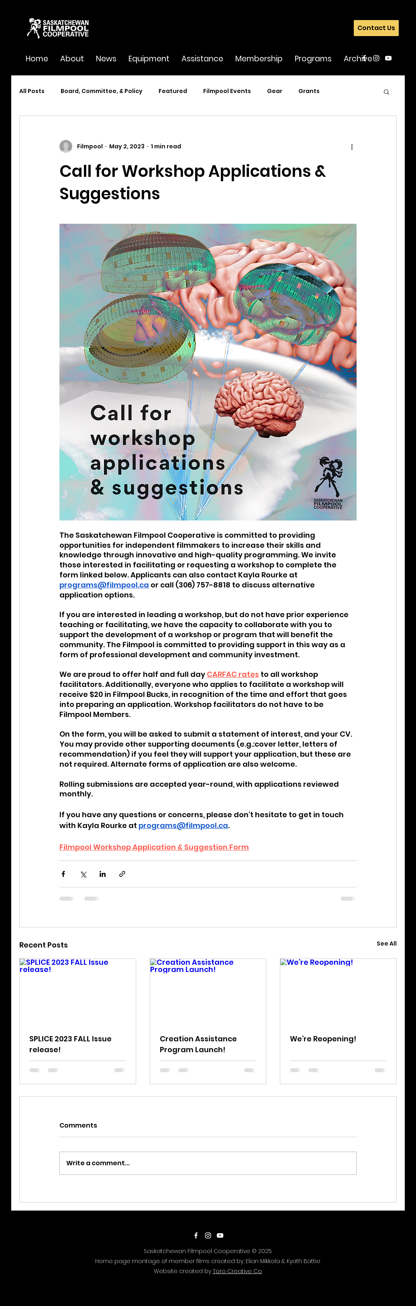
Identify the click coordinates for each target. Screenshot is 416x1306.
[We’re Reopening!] (338, 991)
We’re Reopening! (323, 1039)
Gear (274, 91)
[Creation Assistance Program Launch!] (208, 991)
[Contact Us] (376, 28)
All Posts (32, 91)
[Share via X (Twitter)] (83, 874)
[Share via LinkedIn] (102, 874)
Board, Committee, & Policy (102, 91)
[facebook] (364, 58)
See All (387, 944)
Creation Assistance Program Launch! (198, 1044)
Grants (309, 91)
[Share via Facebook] (63, 874)
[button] (72, 58)
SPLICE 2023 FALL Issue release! (70, 1044)
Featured (173, 91)
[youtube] (388, 58)
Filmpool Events (227, 91)
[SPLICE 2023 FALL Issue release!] (78, 991)
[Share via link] (122, 874)
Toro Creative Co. (237, 1271)
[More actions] (352, 146)
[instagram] (376, 58)
